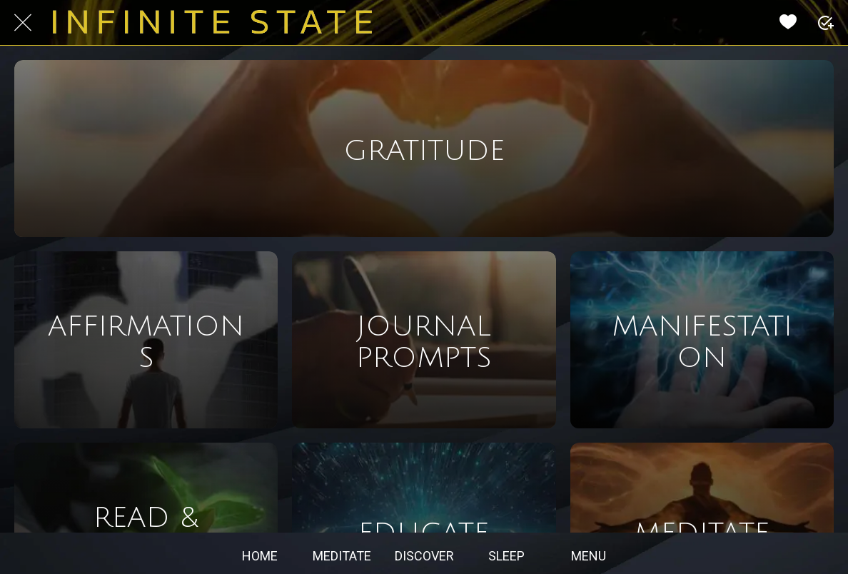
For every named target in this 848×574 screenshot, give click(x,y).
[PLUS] (825, 23)
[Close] (22, 22)
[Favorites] (788, 23)
